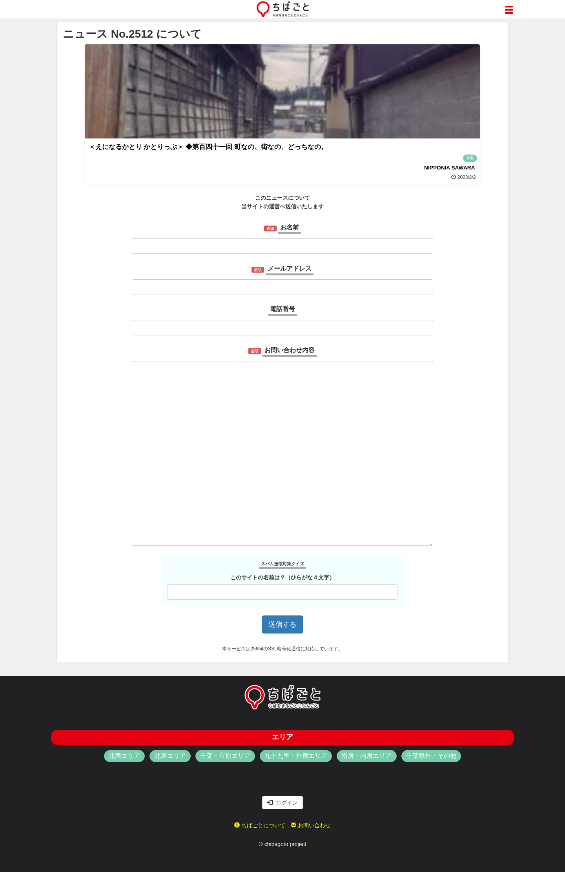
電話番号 (282, 309)
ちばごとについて (259, 825)
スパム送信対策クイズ (282, 563)
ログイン (282, 802)
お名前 (289, 227)
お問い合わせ (311, 825)
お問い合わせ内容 (289, 350)
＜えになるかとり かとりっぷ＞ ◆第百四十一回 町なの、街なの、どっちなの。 (208, 147)
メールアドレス (290, 268)
